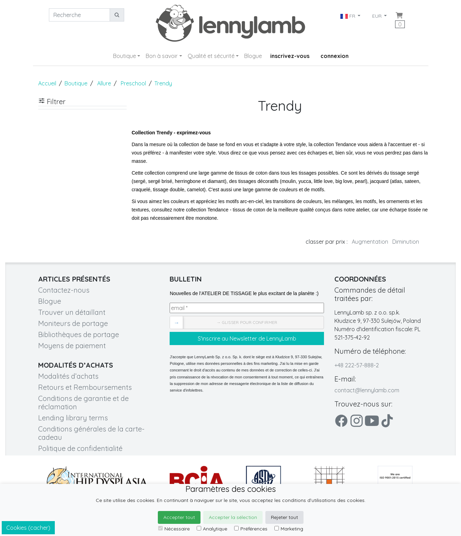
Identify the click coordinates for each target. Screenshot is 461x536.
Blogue (253, 55)
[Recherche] (79, 15)
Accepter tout (179, 517)
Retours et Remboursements (85, 387)
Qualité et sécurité (211, 55)
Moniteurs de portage (73, 323)
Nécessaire (174, 529)
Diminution (405, 241)
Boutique (124, 55)
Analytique (212, 529)
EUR (377, 16)
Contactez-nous (63, 290)
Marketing (288, 529)
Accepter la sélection (233, 517)
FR (348, 16)
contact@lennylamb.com (366, 390)
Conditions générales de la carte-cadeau (91, 433)
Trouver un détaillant (71, 312)
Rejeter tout (284, 517)
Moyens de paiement (72, 345)
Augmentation (370, 241)
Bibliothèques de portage (78, 334)
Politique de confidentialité (80, 448)
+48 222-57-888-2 (356, 365)
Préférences (250, 529)
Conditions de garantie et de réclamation (83, 402)
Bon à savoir (162, 55)
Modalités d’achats (68, 376)
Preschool (133, 83)
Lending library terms (73, 417)
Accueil (47, 83)
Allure (104, 83)
